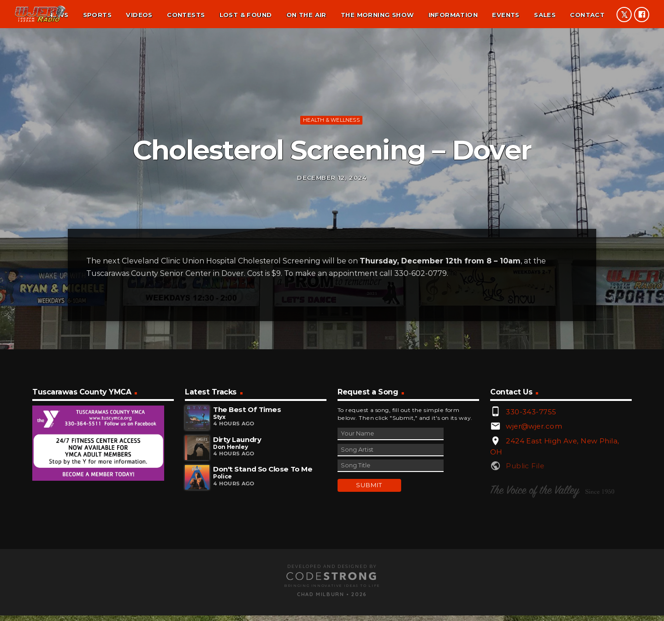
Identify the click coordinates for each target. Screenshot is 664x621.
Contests (186, 14)
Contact (587, 14)
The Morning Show (377, 14)
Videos (139, 14)
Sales (545, 14)
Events (505, 14)
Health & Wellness (331, 176)
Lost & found (245, 14)
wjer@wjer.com (534, 545)
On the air (306, 14)
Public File (525, 585)
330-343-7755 (531, 530)
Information (453, 14)
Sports (97, 14)
